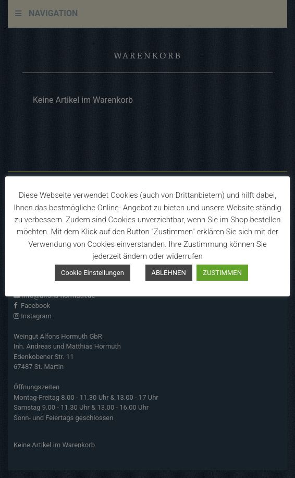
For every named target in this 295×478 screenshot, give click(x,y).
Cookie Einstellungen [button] (92, 273)
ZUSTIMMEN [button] (222, 273)
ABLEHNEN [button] (169, 273)
